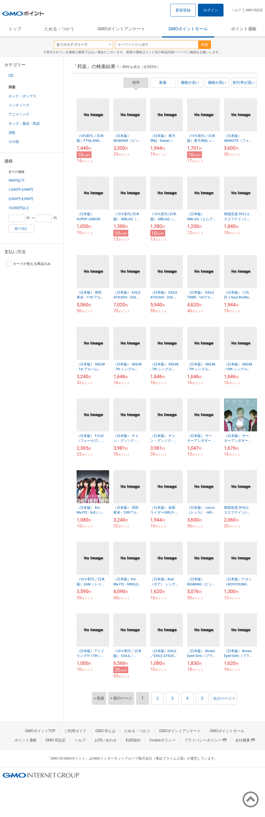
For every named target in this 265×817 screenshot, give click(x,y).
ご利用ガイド (75, 731)
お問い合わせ (105, 740)
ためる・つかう (59, 28)
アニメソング (19, 114)
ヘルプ (236, 10)
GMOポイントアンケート (121, 28)
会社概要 (245, 740)
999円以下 (17, 180)
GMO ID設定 (254, 10)
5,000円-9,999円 (21, 199)
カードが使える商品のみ (28, 263)
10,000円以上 (19, 208)
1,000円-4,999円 (21, 189)
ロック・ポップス (22, 96)
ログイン (210, 10)
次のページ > (224, 698)
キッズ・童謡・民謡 (24, 124)
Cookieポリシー (162, 740)
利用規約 (133, 740)
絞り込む (21, 228)
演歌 (12, 133)
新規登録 (183, 10)
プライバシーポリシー (205, 740)
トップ (15, 28)
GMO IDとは (105, 731)
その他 (14, 142)
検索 (204, 45)
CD (11, 75)
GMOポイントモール (188, 28)
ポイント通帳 (243, 28)
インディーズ (19, 105)
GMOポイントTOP (40, 731)
